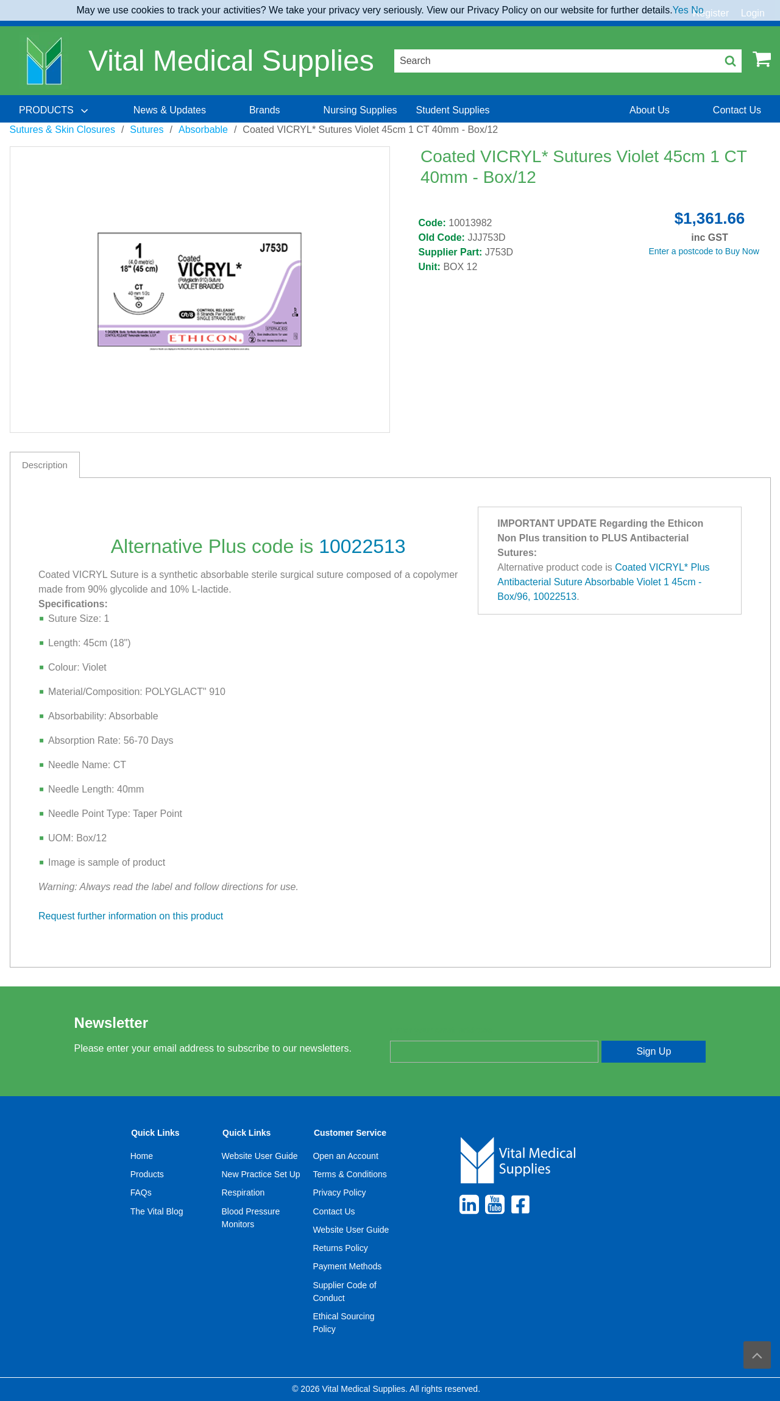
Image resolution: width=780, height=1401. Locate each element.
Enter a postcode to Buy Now (704, 251)
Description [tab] (45, 465)
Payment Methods (347, 1266)
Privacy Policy (339, 1192)
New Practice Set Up (261, 1174)
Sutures (146, 129)
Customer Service (350, 1133)
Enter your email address (441, 1030)
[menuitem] (55, 110)
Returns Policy (340, 1248)
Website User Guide (260, 1156)
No (697, 10)
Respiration (243, 1192)
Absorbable (203, 129)
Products (147, 1174)
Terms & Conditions (349, 1174)
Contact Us (334, 1211)
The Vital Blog (156, 1211)
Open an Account (345, 1156)
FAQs (141, 1192)
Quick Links (155, 1133)
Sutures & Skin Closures (62, 129)
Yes (681, 10)
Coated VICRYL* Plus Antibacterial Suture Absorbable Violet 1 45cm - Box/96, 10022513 (603, 582)
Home (141, 1156)
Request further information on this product (130, 916)
